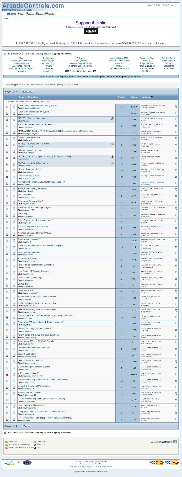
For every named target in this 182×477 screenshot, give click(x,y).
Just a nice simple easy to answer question (37, 303)
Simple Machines (101, 461)
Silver (28, 223)
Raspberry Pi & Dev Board (21, 68)
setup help (22, 214)
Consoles (119, 63)
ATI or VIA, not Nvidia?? (29, 258)
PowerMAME (50, 85)
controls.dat (48, 68)
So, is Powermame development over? (35, 220)
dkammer (29, 274)
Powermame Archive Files (29, 392)
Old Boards (169, 66)
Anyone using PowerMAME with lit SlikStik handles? (41, 182)
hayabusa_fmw (32, 134)
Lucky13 (29, 229)
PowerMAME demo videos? (30, 201)
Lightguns (21, 71)
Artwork (48, 66)
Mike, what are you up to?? (30, 360)
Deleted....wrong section (29, 137)
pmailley (29, 286)
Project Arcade (146, 63)
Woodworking (48, 63)
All (41, 376)
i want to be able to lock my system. (34, 112)
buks (144, 318)
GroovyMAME (81, 61)
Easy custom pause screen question (34, 367)
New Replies (61, 76)
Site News (146, 71)
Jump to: (153, 442)
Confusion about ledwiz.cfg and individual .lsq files (40, 246)
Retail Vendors (168, 61)
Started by (33, 97)
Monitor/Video (48, 61)
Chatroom (95, 76)
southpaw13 (31, 376)
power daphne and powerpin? (31, 405)
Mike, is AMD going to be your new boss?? (37, 309)
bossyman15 (31, 338)
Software (81, 58)
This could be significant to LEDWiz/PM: (36, 265)
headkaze (146, 184)
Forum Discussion (147, 66)
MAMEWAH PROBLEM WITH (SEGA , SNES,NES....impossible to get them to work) (56, 131)
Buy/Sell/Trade (168, 58)
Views (134, 97)
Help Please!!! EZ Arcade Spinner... (34, 271)
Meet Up (146, 61)
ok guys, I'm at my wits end (30, 169)
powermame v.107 (26, 290)
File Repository (114, 76)
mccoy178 (146, 171)
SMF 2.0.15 (79, 461)
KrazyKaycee (31, 344)
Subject (22, 97)
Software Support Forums (80, 63)
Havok (28, 242)
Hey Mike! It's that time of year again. (34, 207)
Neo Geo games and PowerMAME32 (34, 233)
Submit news (135, 76)
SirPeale (29, 146)
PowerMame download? (29, 239)
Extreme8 (30, 414)
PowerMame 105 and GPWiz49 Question (36, 341)
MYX (144, 286)
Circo (28, 248)
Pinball (119, 66)
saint (28, 121)
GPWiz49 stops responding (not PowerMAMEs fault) (41, 399)
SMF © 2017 (89, 461)
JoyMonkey (147, 324)
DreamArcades (148, 273)
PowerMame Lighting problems (32, 188)
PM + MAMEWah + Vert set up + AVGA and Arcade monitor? (45, 418)
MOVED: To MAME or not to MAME (34, 144)
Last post (147, 97)
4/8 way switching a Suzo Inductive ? (34, 328)
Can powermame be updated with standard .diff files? (42, 411)
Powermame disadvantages (30, 277)
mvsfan (29, 115)
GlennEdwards (148, 267)
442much (29, 191)
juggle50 (146, 388)
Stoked (29, 318)
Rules (85, 76)
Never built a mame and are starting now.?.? (38, 105)
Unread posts (46, 76)
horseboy (29, 280)
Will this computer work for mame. (33, 226)
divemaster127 (32, 293)
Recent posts (75, 76)
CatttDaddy (147, 248)
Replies (121, 97)
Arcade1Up (48, 71)
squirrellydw (30, 178)
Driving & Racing (21, 63)
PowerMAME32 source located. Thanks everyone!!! (41, 322)
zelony (145, 210)
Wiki (103, 76)
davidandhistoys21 (33, 108)
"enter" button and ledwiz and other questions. (38, 335)
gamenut (29, 172)
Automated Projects (21, 66)
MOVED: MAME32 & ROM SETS (33, 163)
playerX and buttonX (27, 354)
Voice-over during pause (29, 252)
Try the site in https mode (81, 71)
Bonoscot (29, 127)
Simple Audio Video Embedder (91, 464)
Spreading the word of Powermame (34, 386)
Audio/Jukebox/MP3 (119, 58)
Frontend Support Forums (80, 66)
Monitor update (25, 195)
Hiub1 (145, 420)
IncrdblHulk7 (31, 357)
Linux (80, 68)
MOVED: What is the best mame (32, 118)
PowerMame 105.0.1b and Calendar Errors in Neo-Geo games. (46, 316)
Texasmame (147, 280)
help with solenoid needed (29, 150)
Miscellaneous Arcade (119, 68)
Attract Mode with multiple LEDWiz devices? (38, 297)
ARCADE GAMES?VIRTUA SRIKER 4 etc (37, 124)
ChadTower (147, 331)
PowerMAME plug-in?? (28, 176)
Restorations (48, 58)
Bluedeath (30, 153)
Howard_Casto (148, 178)
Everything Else (147, 58)
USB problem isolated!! (28, 373)
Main (21, 58)
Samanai (29, 255)
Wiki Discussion (147, 68)
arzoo (28, 299)
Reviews (168, 63)
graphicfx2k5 (147, 133)
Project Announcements (21, 61)
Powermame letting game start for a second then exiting (43, 380)
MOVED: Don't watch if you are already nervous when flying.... (46, 156)
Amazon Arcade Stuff (80, 27)
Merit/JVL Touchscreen (119, 61)
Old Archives (168, 68)
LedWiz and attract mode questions (34, 348)
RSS (125, 76)
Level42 (29, 140)
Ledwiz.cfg (23, 284)
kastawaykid (31, 395)
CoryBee (146, 114)
